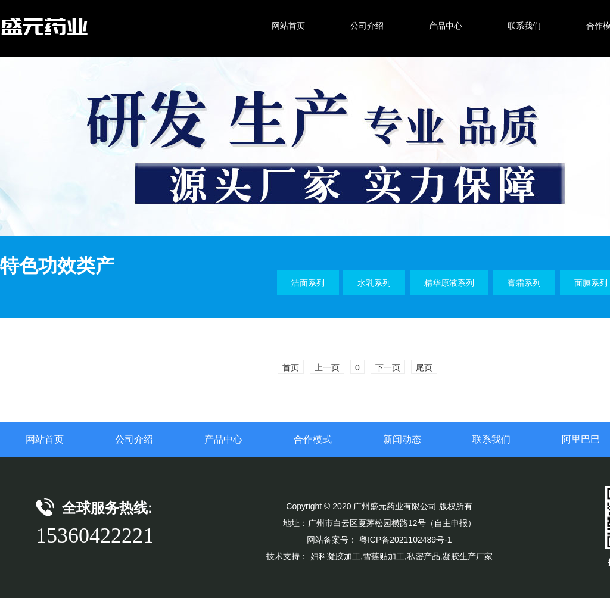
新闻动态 (402, 439)
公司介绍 (134, 439)
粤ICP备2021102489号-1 (405, 539)
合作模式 (313, 439)
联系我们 (491, 439)
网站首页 (45, 439)
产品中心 (223, 439)
